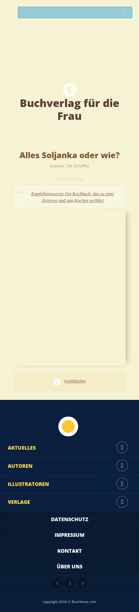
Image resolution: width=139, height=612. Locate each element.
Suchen (125, 13)
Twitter (83, 583)
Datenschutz (69, 519)
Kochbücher (75, 381)
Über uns (69, 566)
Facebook (70, 583)
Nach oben (68, 426)
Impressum (69, 535)
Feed (57, 583)
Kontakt (69, 550)
